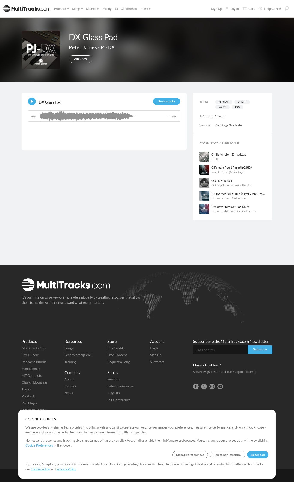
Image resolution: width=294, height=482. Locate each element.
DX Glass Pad (50, 102)
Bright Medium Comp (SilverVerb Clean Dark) (239, 193)
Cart (248, 8)
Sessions (113, 379)
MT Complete (32, 375)
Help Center (269, 8)
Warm (222, 107)
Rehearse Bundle (34, 362)
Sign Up (216, 9)
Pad (237, 107)
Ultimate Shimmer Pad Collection (234, 211)
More (145, 9)
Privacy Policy (66, 469)
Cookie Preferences (39, 445)
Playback (28, 396)
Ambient (224, 101)
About (69, 379)
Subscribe (260, 349)
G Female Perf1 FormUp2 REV (232, 167)
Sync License (31, 368)
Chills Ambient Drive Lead (229, 154)
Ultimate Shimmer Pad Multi (230, 207)
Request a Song (118, 362)
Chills (215, 159)
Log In (232, 9)
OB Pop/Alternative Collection (232, 185)
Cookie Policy (40, 469)
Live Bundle (30, 355)
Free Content (117, 355)
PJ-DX (108, 47)
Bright (242, 101)
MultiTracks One (34, 348)
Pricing (107, 9)
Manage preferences (190, 454)
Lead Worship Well (78, 355)
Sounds (92, 9)
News (68, 393)
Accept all (258, 454)
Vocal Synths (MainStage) (228, 172)
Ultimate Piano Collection (229, 198)
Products (61, 9)
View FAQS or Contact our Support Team (225, 371)
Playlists (113, 393)
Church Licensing (34, 382)
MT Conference (126, 9)
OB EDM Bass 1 (222, 180)
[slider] (104, 116)
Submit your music (121, 386)
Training (70, 362)
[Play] (32, 101)
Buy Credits (116, 348)
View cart (157, 362)
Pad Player (30, 403)
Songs (77, 9)
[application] (104, 118)
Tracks (26, 389)
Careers (70, 386)
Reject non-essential (228, 454)
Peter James (83, 47)
